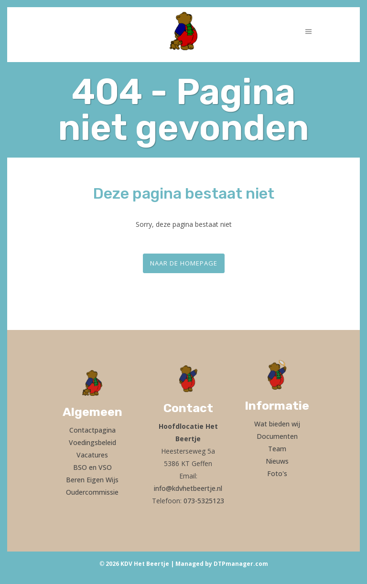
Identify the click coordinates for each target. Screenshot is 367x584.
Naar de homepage (183, 263)
